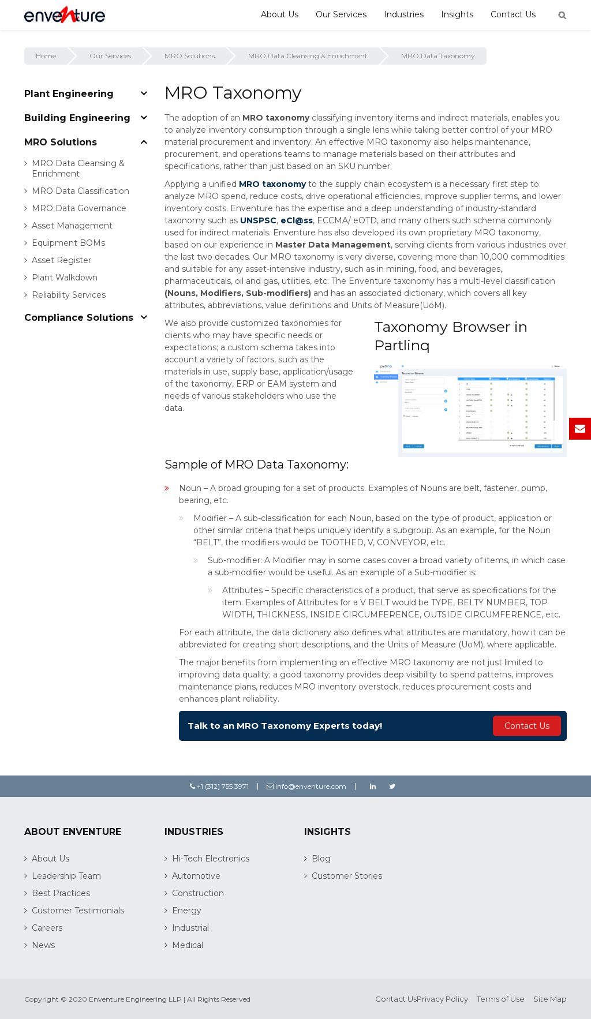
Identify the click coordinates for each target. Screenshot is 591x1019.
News (43, 945)
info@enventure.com (306, 786)
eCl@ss (296, 220)
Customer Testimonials (78, 910)
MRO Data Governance (79, 208)
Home (46, 55)
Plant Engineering (69, 93)
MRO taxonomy (272, 184)
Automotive (196, 876)
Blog (321, 858)
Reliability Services (69, 295)
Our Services (341, 14)
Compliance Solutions (78, 317)
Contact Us (513, 14)
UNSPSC (258, 220)
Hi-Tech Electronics (210, 858)
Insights (457, 14)
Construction (198, 893)
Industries (404, 14)
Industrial (190, 928)
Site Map (550, 998)
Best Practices (61, 893)
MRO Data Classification (80, 191)
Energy (186, 910)
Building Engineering (77, 118)
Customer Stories (347, 876)
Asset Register (61, 260)
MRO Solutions (189, 55)
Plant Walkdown (65, 277)
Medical (187, 945)
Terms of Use (501, 998)
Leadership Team (66, 876)
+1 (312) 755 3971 (219, 786)
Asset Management (72, 225)
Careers (47, 928)
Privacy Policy (442, 998)
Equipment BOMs (68, 243)
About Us (279, 14)
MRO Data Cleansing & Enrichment (308, 55)
